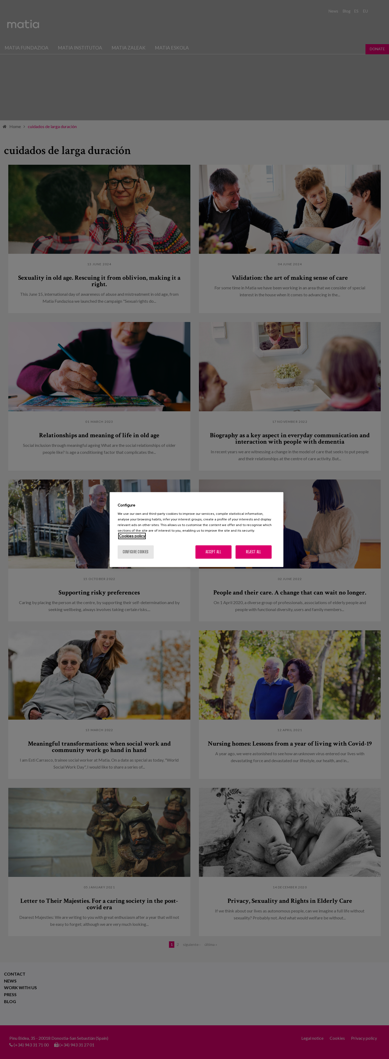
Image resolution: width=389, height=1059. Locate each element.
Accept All (213, 552)
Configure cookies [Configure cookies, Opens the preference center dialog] (136, 552)
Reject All (253, 552)
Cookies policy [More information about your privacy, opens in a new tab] (132, 536)
